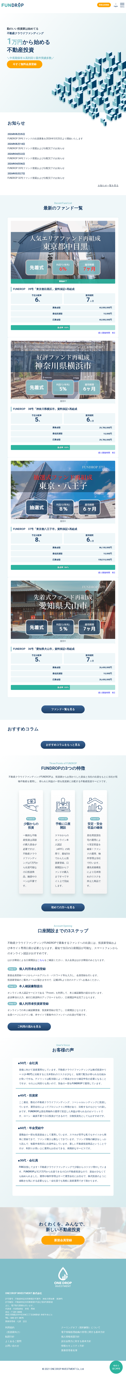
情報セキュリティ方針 (72, 1345)
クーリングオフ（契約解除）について (80, 1327)
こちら (40, 960)
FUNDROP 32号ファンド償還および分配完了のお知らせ (36, 178)
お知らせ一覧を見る (108, 185)
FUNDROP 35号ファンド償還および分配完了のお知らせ (36, 148)
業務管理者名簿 (69, 1350)
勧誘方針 (9, 1336)
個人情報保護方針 (70, 1336)
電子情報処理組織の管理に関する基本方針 (83, 1332)
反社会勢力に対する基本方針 (76, 1341)
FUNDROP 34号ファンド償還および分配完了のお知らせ (36, 158)
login (116, 6)
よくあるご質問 (13, 1341)
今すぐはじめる (116, 1366)
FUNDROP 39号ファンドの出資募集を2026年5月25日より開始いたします (45, 138)
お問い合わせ (12, 1345)
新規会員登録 (104, 5)
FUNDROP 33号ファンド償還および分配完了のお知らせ (36, 168)
